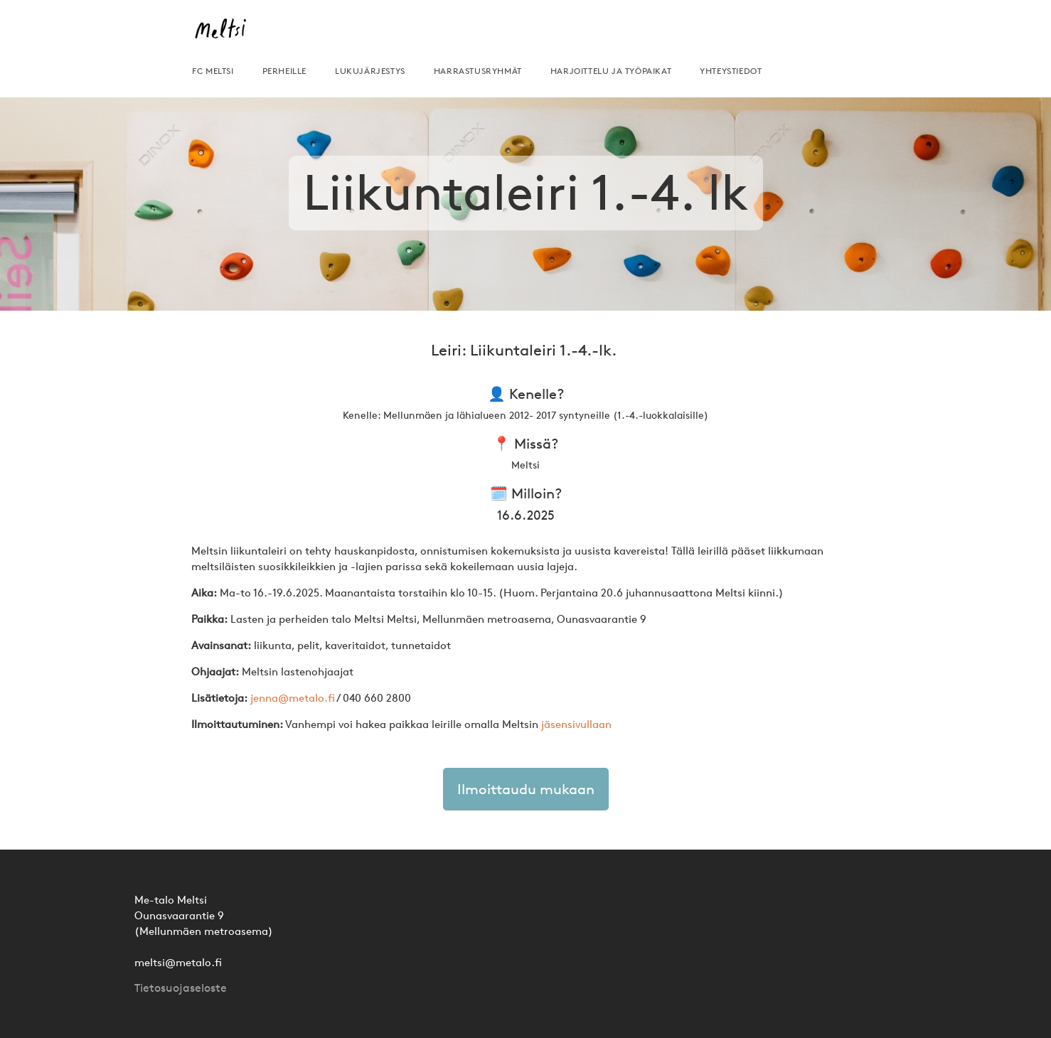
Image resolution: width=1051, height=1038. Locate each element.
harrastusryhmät (478, 70)
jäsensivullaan (576, 724)
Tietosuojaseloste (180, 988)
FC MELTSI (212, 70)
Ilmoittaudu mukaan (525, 789)
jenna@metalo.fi (292, 698)
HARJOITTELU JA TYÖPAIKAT (610, 70)
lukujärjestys (370, 70)
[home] (225, 34)
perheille (284, 70)
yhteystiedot (731, 70)
